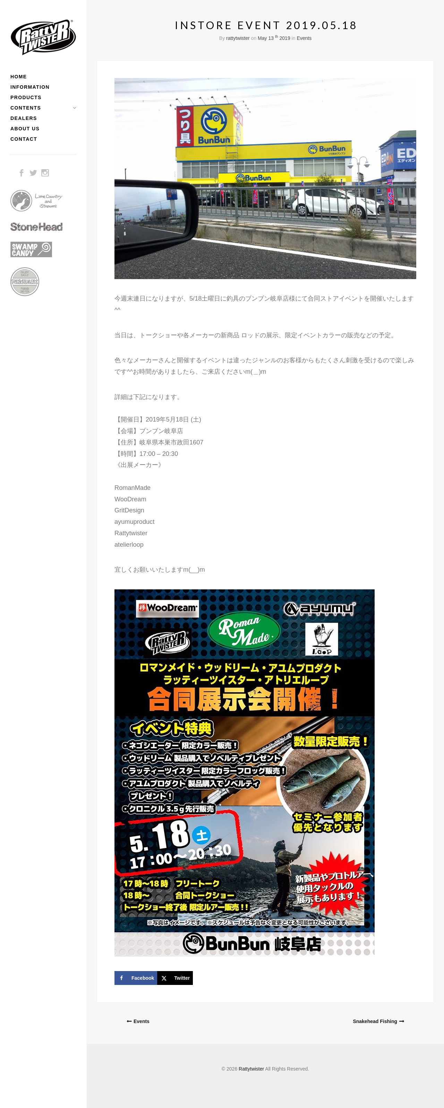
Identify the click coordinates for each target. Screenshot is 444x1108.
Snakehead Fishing (375, 1021)
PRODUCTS (26, 97)
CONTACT (23, 139)
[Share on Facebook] (135, 978)
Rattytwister (251, 1069)
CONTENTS (25, 108)
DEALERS (23, 118)
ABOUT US (25, 128)
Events (304, 38)
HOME (18, 76)
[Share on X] (175, 978)
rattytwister (238, 38)
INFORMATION (30, 87)
